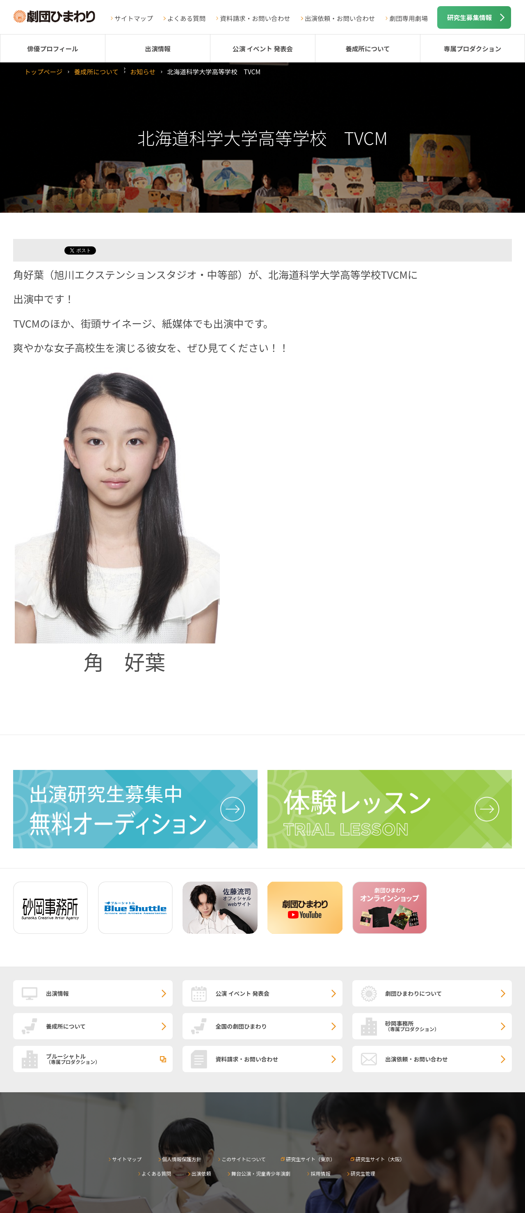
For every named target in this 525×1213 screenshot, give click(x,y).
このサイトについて (243, 1159)
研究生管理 (363, 1173)
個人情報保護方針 (181, 1159)
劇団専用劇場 (408, 18)
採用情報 (320, 1173)
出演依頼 (201, 1173)
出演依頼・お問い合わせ (340, 18)
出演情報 (157, 48)
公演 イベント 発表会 (263, 48)
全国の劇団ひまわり (241, 1026)
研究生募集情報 (469, 17)
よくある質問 (186, 18)
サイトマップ (133, 18)
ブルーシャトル (109, 1058)
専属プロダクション (472, 48)
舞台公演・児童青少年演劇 (260, 1173)
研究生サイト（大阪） (380, 1159)
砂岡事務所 (448, 1025)
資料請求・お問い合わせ (255, 18)
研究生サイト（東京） (310, 1159)
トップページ (43, 71)
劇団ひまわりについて (413, 993)
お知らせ (142, 71)
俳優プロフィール (52, 48)
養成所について (367, 48)
